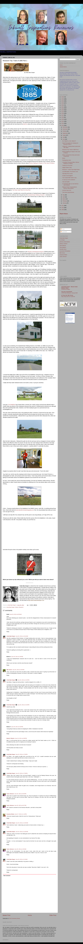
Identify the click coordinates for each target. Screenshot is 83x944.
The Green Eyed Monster (68, 192)
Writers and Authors (69, 319)
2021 (62, 107)
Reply (8, 631)
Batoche (25, 124)
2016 (62, 117)
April (64, 197)
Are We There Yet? (66, 190)
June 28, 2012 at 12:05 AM (22, 831)
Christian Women (69, 320)
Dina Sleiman (63, 245)
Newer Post (6, 915)
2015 (62, 119)
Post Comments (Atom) (14, 918)
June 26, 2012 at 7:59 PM (21, 773)
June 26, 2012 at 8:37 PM (20, 805)
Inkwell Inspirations (69, 315)
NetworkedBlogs (69, 313)
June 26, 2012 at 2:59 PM (17, 656)
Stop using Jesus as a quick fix (68, 296)
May (64, 194)
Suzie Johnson (10, 793)
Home (30, 915)
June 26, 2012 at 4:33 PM (23, 704)
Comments (64, 231)
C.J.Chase (62, 240)
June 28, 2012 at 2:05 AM (20, 849)
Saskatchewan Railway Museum (36, 195)
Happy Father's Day (67, 167)
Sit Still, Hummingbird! (67, 175)
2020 (62, 109)
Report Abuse (64, 213)
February (65, 201)
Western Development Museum (36, 251)
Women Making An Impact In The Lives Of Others (41, 163)
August (64, 135)
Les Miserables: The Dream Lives (70, 171)
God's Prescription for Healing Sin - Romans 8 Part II (70, 143)
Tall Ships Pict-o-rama (67, 173)
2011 (62, 205)
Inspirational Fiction (69, 318)
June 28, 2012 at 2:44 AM (21, 859)
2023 (62, 103)
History (16, 607)
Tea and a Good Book (66, 291)
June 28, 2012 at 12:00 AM (22, 822)
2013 (62, 123)
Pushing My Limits (66, 160)
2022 (62, 105)
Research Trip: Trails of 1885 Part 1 (70, 149)
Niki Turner (9, 669)
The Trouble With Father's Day (69, 177)
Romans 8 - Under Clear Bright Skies (71, 169)
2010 (62, 207)
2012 (62, 125)
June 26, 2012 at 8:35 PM (20, 793)
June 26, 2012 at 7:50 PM (21, 754)
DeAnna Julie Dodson (65, 241)
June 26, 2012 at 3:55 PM (18, 669)
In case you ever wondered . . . (69, 179)
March (64, 199)
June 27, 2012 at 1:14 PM (21, 814)
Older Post (52, 915)
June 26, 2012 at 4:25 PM (23, 680)
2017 (62, 115)
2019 (62, 111)
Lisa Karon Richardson (65, 251)
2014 (62, 121)
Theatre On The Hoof (67, 165)
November (65, 129)
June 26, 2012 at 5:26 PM (17, 726)
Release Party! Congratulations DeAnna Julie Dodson (69, 187)
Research (21, 607)
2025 (62, 99)
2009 (62, 209)
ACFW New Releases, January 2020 (69, 292)
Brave (63, 158)
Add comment (6, 875)
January (65, 203)
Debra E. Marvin (10, 738)
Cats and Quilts (66, 181)
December (65, 127)
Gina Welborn (63, 247)
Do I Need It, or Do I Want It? (69, 141)
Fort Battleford (11, 404)
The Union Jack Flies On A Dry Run (21, 190)
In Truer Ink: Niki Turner (67, 295)
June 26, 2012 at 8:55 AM (15, 614)
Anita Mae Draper (10, 607)
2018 (62, 113)
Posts (63, 229)
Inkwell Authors (63, 66)
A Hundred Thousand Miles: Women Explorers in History (70, 163)
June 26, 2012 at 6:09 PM (21, 738)
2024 (62, 101)
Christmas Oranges (65, 289)
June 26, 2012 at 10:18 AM (22, 636)
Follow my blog (70, 322)
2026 (62, 96)
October (65, 131)
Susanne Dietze (10, 814)
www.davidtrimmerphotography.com (25, 510)
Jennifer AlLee (63, 249)
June (64, 139)
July (64, 137)
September (65, 133)
